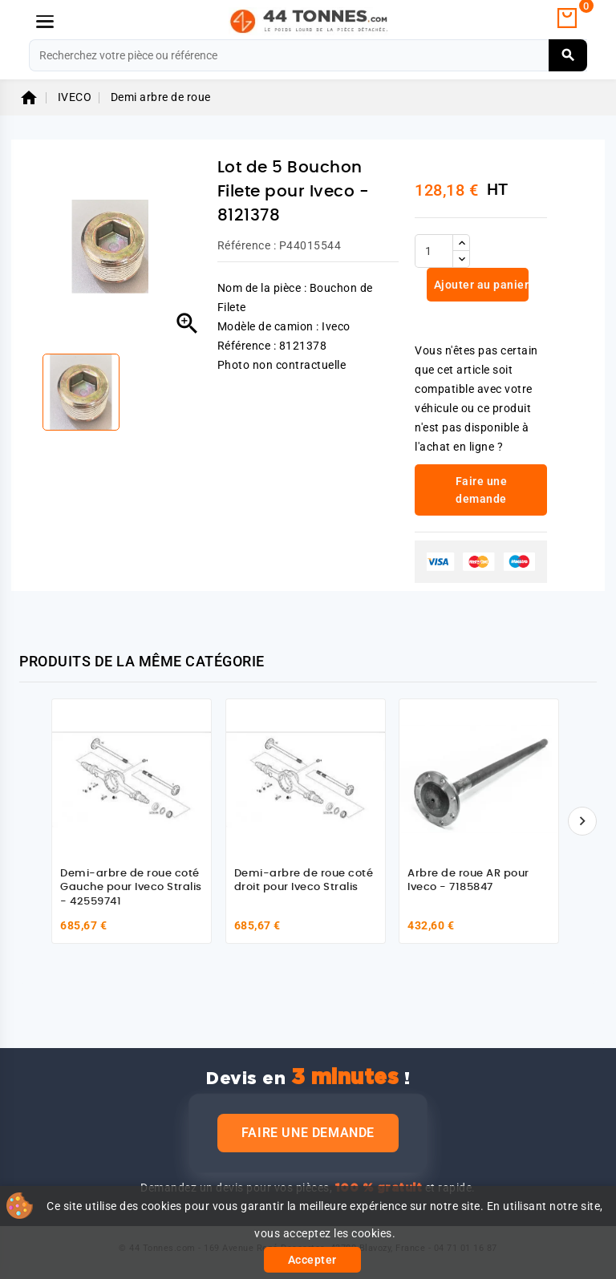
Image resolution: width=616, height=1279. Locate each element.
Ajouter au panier (480, 284)
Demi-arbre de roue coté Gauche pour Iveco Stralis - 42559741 (131, 887)
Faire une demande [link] (482, 490)
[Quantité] (434, 251)
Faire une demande (308, 1132)
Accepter (312, 1259)
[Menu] (45, 21)
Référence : (247, 245)
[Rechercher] (308, 55)
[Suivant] (582, 821)
